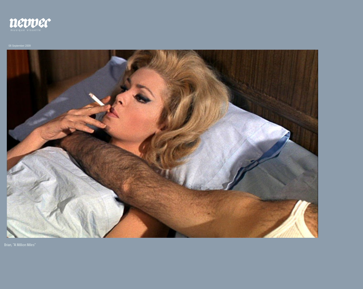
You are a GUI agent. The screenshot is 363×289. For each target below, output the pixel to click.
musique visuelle (26, 30)
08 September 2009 (20, 45)
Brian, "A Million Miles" (20, 245)
